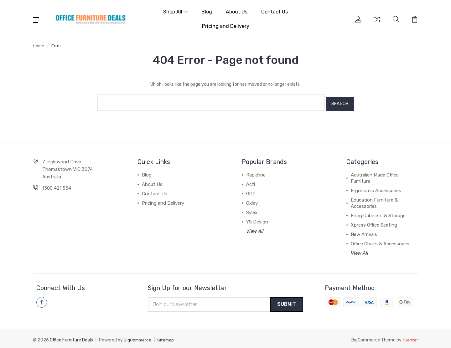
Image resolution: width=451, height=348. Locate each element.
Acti (250, 181)
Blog (206, 11)
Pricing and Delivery (225, 25)
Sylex (251, 209)
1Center (410, 337)
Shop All (175, 11)
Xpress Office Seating (374, 221)
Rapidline (256, 171)
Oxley (252, 199)
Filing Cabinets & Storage (378, 212)
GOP (251, 190)
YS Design (257, 218)
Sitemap (167, 337)
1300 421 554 (56, 184)
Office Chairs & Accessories (380, 240)
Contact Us (274, 11)
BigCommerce (138, 337)
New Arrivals (364, 231)
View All (255, 228)
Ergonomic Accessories (376, 187)
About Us (236, 11)
